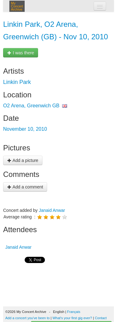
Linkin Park (17, 82)
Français (73, 312)
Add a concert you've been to (27, 318)
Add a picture (22, 160)
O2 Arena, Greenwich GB (31, 105)
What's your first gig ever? (72, 318)
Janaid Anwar (52, 210)
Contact (101, 318)
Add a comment (25, 186)
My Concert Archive (17, 6)
